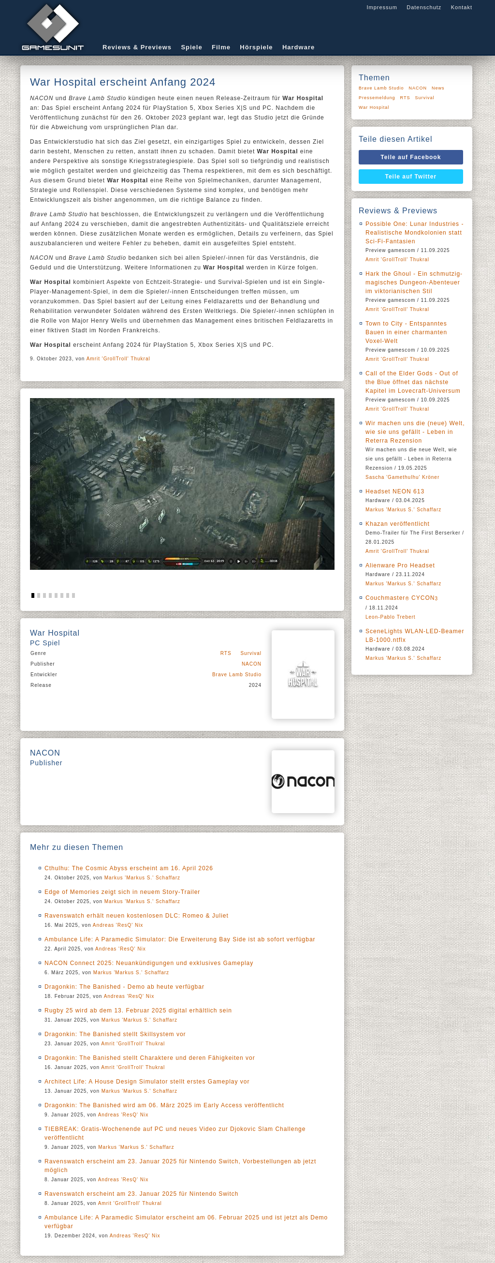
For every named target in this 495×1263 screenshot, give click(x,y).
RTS (226, 653)
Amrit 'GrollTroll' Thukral (118, 358)
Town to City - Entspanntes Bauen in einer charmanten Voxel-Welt (406, 332)
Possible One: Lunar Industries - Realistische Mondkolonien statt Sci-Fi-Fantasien (414, 233)
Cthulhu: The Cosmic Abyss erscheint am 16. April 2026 (128, 868)
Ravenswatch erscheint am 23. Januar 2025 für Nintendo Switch (141, 1193)
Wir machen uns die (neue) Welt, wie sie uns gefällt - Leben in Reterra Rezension (415, 432)
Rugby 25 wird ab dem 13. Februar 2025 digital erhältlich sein (138, 1010)
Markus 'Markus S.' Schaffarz (142, 877)
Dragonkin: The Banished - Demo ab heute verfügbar (124, 986)
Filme (221, 47)
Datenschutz (424, 7)
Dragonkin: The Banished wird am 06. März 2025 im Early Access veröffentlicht (164, 1105)
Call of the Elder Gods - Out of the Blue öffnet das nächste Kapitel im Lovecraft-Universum (413, 382)
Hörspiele (256, 47)
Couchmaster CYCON (401, 597)
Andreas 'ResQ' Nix (118, 925)
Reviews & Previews (137, 47)
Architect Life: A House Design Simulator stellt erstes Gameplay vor (147, 1081)
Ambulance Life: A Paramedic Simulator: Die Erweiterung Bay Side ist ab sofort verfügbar (180, 939)
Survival (251, 653)
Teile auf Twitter (411, 176)
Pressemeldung (377, 97)
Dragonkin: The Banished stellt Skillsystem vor (115, 1034)
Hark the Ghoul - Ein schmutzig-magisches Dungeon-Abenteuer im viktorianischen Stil (414, 282)
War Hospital (374, 107)
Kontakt (461, 7)
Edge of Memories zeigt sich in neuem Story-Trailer (122, 892)
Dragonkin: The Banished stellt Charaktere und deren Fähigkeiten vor (149, 1058)
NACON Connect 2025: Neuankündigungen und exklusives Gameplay (148, 963)
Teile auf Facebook (410, 157)
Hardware (298, 47)
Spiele (191, 47)
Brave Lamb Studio (237, 674)
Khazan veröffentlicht (397, 523)
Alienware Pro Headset (400, 565)
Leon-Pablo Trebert (390, 617)
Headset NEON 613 (394, 491)
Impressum (381, 7)
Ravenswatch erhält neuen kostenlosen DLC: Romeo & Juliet (136, 915)
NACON (252, 664)
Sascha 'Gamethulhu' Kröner (402, 477)
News (438, 88)
